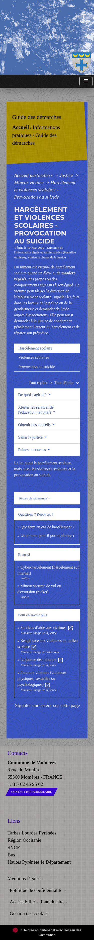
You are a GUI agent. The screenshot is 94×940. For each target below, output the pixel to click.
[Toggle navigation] (85, 81)
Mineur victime (29, 182)
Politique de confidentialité (36, 890)
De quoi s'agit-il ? (33, 395)
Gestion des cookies (29, 913)
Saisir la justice (31, 437)
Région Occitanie (24, 840)
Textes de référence (32, 498)
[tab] (47, 348)
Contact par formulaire (31, 792)
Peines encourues (32, 450)
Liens (14, 821)
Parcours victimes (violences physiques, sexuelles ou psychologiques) (41, 678)
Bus (11, 854)
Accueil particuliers (34, 175)
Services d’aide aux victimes (46, 627)
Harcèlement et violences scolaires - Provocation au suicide (44, 190)
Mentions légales (24, 878)
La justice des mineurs (41, 659)
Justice (66, 175)
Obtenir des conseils (35, 425)
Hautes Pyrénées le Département (39, 862)
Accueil (20, 127)
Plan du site (52, 901)
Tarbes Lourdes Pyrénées (32, 832)
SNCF (14, 847)
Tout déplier (67, 382)
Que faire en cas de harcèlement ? (47, 527)
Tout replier (42, 382)
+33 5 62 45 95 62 (25, 784)
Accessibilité (22, 901)
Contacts (18, 753)
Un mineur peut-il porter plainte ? (47, 535)
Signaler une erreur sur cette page (47, 705)
